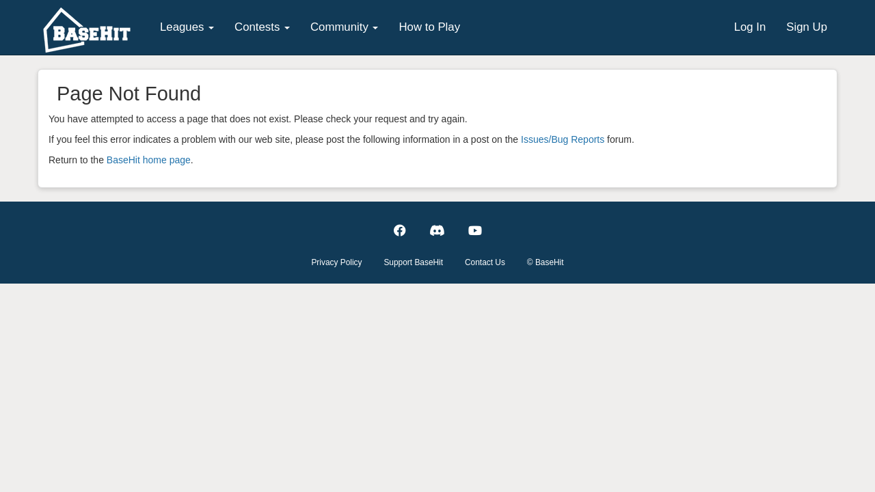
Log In (750, 26)
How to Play (429, 26)
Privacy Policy (336, 262)
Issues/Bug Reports (562, 139)
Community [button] (344, 26)
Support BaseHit (413, 262)
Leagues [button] (187, 26)
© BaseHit (545, 262)
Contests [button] (262, 26)
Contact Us (485, 262)
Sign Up (806, 26)
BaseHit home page (149, 159)
